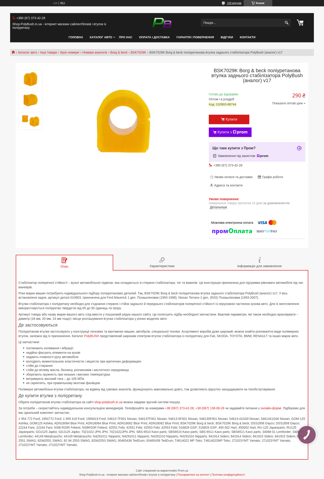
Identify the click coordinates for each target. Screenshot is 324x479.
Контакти (248, 37)
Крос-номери (69, 52)
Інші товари (48, 52)
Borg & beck (118, 52)
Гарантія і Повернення (195, 37)
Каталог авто (101, 37)
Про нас (125, 37)
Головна (76, 37)
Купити (231, 119)
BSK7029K (138, 52)
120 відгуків (234, 3)
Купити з (233, 132)
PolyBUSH (91, 336)
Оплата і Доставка (154, 37)
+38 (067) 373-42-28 (179, 408)
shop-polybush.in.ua (108, 402)
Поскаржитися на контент (193, 474)
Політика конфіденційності (228, 474)
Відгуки (227, 37)
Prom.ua (183, 470)
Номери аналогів (94, 52)
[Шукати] (286, 22)
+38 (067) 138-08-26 (210, 408)
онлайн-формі (271, 408)
